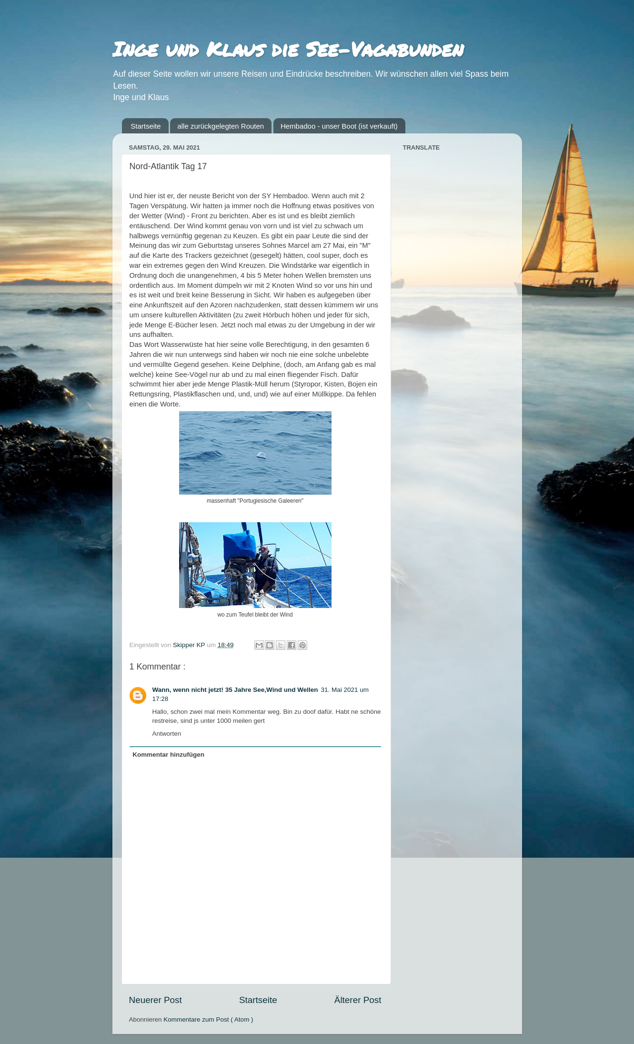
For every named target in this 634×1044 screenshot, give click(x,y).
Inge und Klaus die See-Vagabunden (287, 48)
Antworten (166, 733)
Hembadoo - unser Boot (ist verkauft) (339, 126)
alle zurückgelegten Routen (220, 126)
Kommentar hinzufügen (168, 754)
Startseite (146, 126)
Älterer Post (358, 1000)
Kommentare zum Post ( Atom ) (208, 1019)
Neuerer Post (155, 1000)
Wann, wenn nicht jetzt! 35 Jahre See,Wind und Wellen (235, 689)
